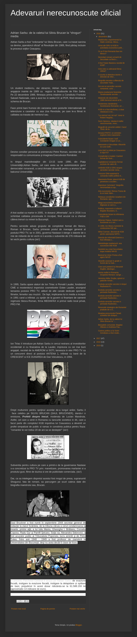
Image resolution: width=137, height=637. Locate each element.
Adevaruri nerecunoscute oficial (66, 12)
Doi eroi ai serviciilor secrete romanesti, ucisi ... (109, 87)
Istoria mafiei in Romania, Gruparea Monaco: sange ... (110, 273)
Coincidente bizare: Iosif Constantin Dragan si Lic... (110, 140)
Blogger (78, 625)
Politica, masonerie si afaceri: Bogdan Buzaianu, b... (110, 209)
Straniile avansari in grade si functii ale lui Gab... (109, 262)
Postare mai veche (77, 609)
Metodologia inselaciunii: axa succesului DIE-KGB (110, 244)
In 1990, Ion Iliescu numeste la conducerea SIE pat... (110, 227)
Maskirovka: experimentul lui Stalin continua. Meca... (109, 41)
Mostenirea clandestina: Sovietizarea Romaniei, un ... (111, 105)
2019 (98, 345)
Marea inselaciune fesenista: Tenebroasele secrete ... (109, 93)
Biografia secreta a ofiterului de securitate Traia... (111, 81)
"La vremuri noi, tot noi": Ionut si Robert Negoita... (111, 116)
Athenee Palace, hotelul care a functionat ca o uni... (110, 221)
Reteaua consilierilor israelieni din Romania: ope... (112, 198)
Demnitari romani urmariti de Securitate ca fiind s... (109, 58)
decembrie (103, 36)
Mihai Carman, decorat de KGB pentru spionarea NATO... (111, 233)
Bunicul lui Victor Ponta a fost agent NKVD (110, 256)
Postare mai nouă (18, 609)
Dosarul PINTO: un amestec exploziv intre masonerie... (110, 134)
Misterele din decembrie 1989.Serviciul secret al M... (110, 99)
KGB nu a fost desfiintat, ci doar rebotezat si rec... (111, 110)
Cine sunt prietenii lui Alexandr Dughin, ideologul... (110, 268)
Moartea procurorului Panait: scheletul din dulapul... (109, 314)
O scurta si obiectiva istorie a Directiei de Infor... (110, 76)
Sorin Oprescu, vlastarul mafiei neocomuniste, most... (110, 122)
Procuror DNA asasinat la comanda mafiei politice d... (110, 174)
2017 (98, 338)
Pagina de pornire (47, 609)
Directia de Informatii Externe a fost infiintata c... (110, 238)
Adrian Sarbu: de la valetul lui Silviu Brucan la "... (110, 320)
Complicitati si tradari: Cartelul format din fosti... (110, 157)
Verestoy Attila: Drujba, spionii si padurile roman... (111, 279)
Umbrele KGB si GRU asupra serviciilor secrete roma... (110, 169)
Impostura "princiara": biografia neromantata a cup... (110, 186)
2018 (98, 342)
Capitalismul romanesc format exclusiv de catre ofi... (110, 163)
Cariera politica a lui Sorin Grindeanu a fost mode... (109, 332)
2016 (98, 33)
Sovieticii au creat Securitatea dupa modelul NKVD (110, 250)
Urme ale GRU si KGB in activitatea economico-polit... (110, 46)
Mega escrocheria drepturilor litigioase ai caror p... (110, 204)
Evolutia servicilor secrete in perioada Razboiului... (109, 291)
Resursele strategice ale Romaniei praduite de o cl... (112, 308)
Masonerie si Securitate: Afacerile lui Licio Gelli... (112, 145)
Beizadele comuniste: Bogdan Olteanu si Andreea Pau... (110, 326)
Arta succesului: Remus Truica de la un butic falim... (112, 192)
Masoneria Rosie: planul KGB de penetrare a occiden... (111, 180)
